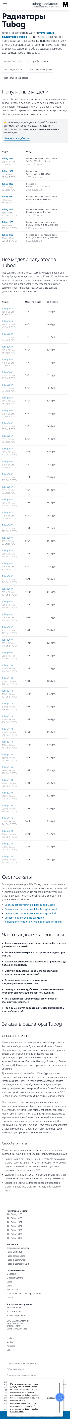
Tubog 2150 (7, 741)
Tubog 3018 (7, 321)
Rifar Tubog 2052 (14, 1230)
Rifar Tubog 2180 (14, 1214)
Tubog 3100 (7, 678)
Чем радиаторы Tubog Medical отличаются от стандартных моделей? (30, 1000)
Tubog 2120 (7, 716)
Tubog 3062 (7, 474)
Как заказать (12, 1289)
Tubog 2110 (7, 690)
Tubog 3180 (7, 234)
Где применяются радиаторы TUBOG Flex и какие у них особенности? (33, 1009)
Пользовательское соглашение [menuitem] (21, 1375)
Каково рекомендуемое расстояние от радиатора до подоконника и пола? (34, 963)
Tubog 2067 (7, 487)
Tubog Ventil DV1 (14, 1252)
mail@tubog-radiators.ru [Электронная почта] (18, 1315)
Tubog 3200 (7, 805)
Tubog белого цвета (16, 1256)
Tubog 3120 (7, 729)
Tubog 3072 (7, 525)
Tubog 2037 (7, 334)
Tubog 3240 (7, 856)
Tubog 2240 (7, 843)
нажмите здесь (17, 1411)
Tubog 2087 (7, 588)
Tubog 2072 (7, 512)
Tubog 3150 (7, 754)
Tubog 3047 (7, 397)
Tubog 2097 (7, 639)
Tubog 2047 (7, 385)
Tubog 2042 (7, 359)
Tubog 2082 (7, 563)
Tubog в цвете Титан (12, 69)
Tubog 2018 (7, 308)
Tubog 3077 (7, 550)
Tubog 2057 (7, 196)
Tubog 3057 (7, 209)
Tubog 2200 (7, 792)
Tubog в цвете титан (16, 1259)
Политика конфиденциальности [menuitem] (21, 1363)
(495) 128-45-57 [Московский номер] (14, 1307)
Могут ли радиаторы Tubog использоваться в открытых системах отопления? (30, 972)
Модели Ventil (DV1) (12, 61)
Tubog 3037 (7, 158)
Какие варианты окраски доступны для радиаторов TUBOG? (33, 954)
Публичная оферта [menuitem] (15, 1369)
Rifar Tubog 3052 (14, 1234)
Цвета (9, 1285)
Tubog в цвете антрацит (18, 1263)
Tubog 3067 (7, 499)
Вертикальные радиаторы (15, 77)
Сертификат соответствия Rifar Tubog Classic (30, 904)
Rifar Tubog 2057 (14, 1222)
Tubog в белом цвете (38, 61)
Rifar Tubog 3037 (14, 1226)
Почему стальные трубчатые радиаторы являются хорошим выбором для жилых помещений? (33, 991)
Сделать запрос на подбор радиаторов (25, 1293)
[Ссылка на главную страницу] (49, 5)
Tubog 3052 (7, 184)
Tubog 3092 (7, 627)
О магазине (12, 1273)
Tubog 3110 (7, 703)
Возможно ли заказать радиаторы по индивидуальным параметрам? (25, 981)
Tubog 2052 (7, 171)
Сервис (10, 1281)
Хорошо (51, 1397)
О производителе (15, 1277)
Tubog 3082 (7, 576)
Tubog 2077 (7, 537)
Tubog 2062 (7, 461)
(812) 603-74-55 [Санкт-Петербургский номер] (14, 1311)
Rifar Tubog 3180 (14, 1218)
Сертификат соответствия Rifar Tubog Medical (30, 913)
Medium (10, 1342)
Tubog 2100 (7, 665)
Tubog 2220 (7, 818)
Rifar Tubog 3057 (14, 1238)
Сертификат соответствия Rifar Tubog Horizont (31, 909)
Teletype (10, 1338)
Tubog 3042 (7, 372)
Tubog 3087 (7, 601)
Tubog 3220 (7, 831)
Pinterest (11, 1346)
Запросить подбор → (17, 138)
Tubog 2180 (7, 222)
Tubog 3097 (7, 652)
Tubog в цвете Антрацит (40, 69)
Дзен (9, 1350)
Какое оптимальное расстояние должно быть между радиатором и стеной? (34, 944)
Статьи (10, 1297)
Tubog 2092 (7, 614)
